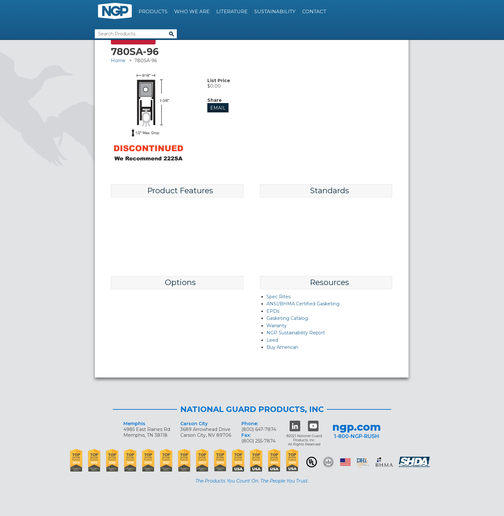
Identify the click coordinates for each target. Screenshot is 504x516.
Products (153, 11)
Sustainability (274, 11)
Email (218, 108)
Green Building (328, 462)
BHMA (384, 462)
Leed (272, 340)
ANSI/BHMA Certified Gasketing (302, 304)
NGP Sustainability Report (295, 333)
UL (311, 462)
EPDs (272, 311)
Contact (314, 11)
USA (345, 462)
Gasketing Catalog (287, 318)
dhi (363, 463)
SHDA (415, 462)
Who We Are (192, 11)
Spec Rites (278, 297)
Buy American (282, 347)
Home (118, 60)
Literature (232, 11)
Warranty (276, 326)
